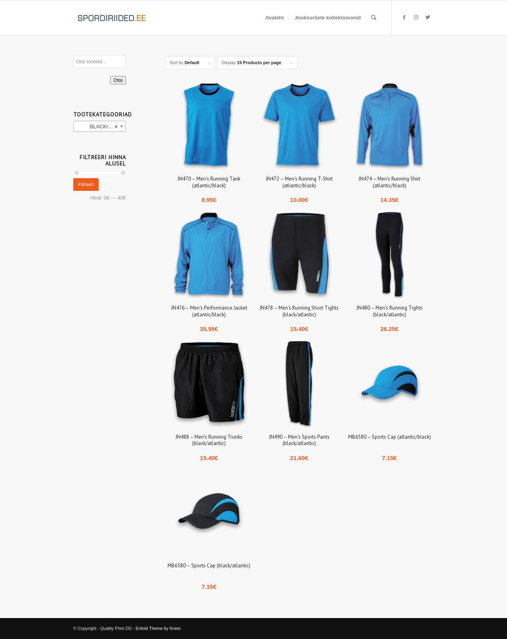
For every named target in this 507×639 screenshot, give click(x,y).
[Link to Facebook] (404, 17)
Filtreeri (86, 184)
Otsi (118, 80)
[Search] (373, 17)
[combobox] (99, 126)
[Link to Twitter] (428, 17)
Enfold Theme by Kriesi (158, 628)
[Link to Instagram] (416, 17)
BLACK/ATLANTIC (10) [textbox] (101, 126)
